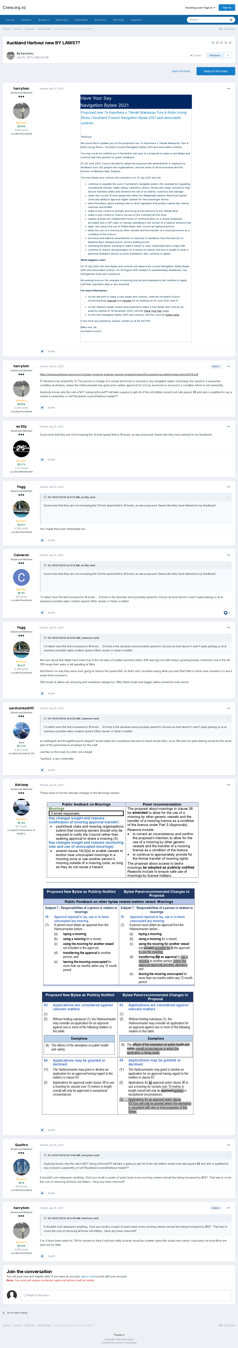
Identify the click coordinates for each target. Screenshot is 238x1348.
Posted (51, 88)
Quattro (21, 1145)
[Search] (207, 20)
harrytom (27, 53)
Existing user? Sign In (200, 7)
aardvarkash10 (21, 708)
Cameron (21, 555)
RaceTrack (62, 19)
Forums (10, 19)
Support (136, 19)
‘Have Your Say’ (153, 310)
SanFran (87, 1218)
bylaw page (172, 314)
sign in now (88, 1276)
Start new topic (181, 71)
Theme (119, 1334)
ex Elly (21, 426)
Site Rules (118, 19)
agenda (111, 300)
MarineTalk (42, 57)
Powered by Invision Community (119, 1342)
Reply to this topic (216, 71)
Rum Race (100, 19)
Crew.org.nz (14, 7)
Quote (51, 351)
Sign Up (227, 7)
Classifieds (81, 19)
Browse (43, 19)
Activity (26, 19)
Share (195, 55)
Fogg (21, 487)
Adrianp (21, 785)
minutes (126, 300)
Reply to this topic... (37, 1295)
